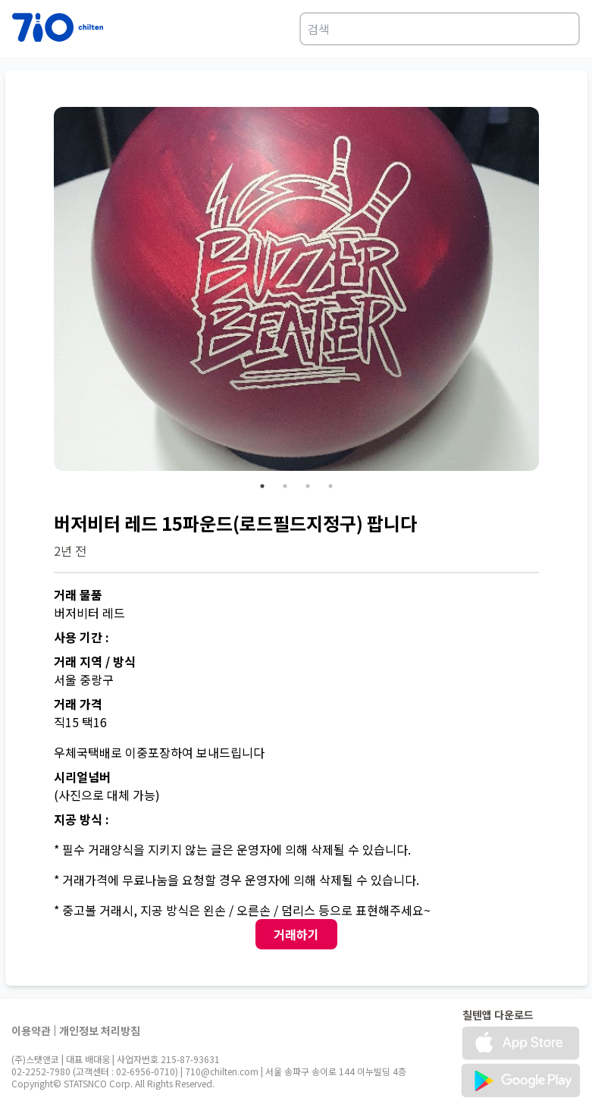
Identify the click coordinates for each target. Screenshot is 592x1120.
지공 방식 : (81, 819)
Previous (42, 291)
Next (550, 291)
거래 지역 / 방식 (95, 661)
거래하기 (296, 934)
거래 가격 (78, 704)
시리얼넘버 (82, 776)
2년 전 (70, 550)
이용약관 (31, 1030)
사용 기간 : (81, 637)
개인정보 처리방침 (99, 1030)
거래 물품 (78, 594)
